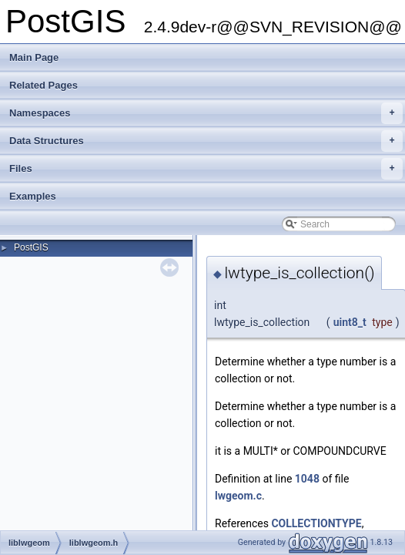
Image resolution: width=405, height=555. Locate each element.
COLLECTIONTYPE (316, 523)
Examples (32, 196)
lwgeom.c (238, 495)
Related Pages (43, 85)
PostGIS (31, 247)
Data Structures (206, 141)
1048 (307, 479)
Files (206, 169)
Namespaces (206, 113)
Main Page (34, 57)
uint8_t (350, 322)
